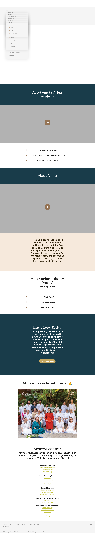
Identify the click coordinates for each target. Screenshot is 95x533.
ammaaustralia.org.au (47, 481)
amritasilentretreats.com (47, 493)
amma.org (47, 476)
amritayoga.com (47, 491)
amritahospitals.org (47, 508)
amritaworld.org (47, 468)
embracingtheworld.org (47, 466)
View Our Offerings (46, 361)
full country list (47, 483)
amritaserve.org (47, 506)
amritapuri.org (47, 470)
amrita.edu (47, 510)
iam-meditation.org (47, 489)
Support (11, 22)
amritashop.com (47, 501)
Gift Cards (21, 523)
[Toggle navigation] (7, 10)
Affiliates (6, 525)
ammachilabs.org (47, 512)
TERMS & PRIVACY (8, 523)
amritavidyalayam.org (47, 515)
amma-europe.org (47, 478)
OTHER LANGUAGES (34, 523)
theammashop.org (47, 499)
